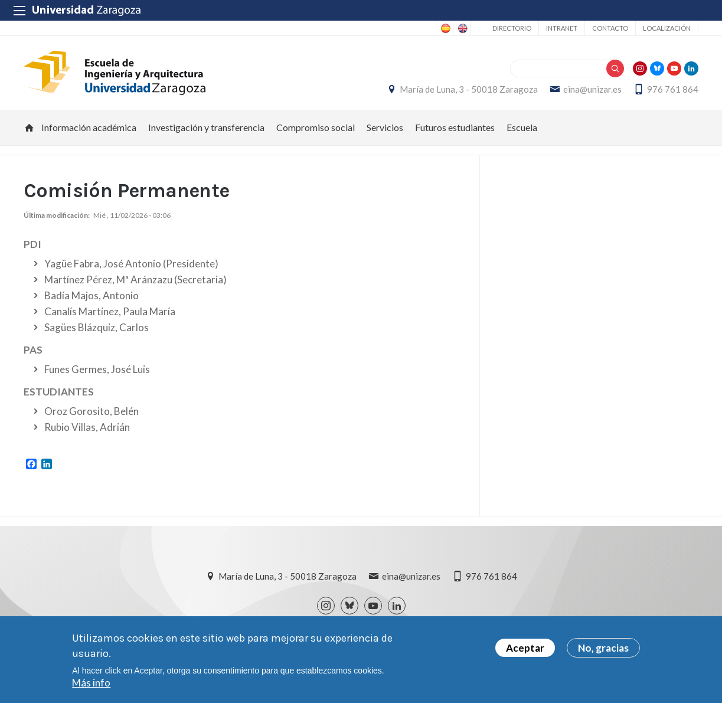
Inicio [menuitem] (29, 127)
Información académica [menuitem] (88, 127)
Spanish (444, 28)
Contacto (610, 28)
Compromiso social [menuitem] (315, 127)
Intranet (561, 28)
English (461, 28)
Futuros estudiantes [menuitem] (455, 127)
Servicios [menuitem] (385, 127)
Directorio (511, 28)
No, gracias (603, 649)
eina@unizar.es (592, 89)
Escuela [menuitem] (522, 127)
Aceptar (525, 649)
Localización (667, 28)
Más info (91, 684)
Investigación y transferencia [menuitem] (206, 127)
